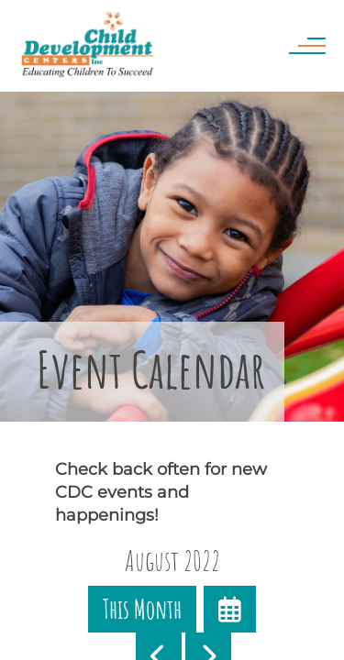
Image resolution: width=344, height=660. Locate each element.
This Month (142, 609)
